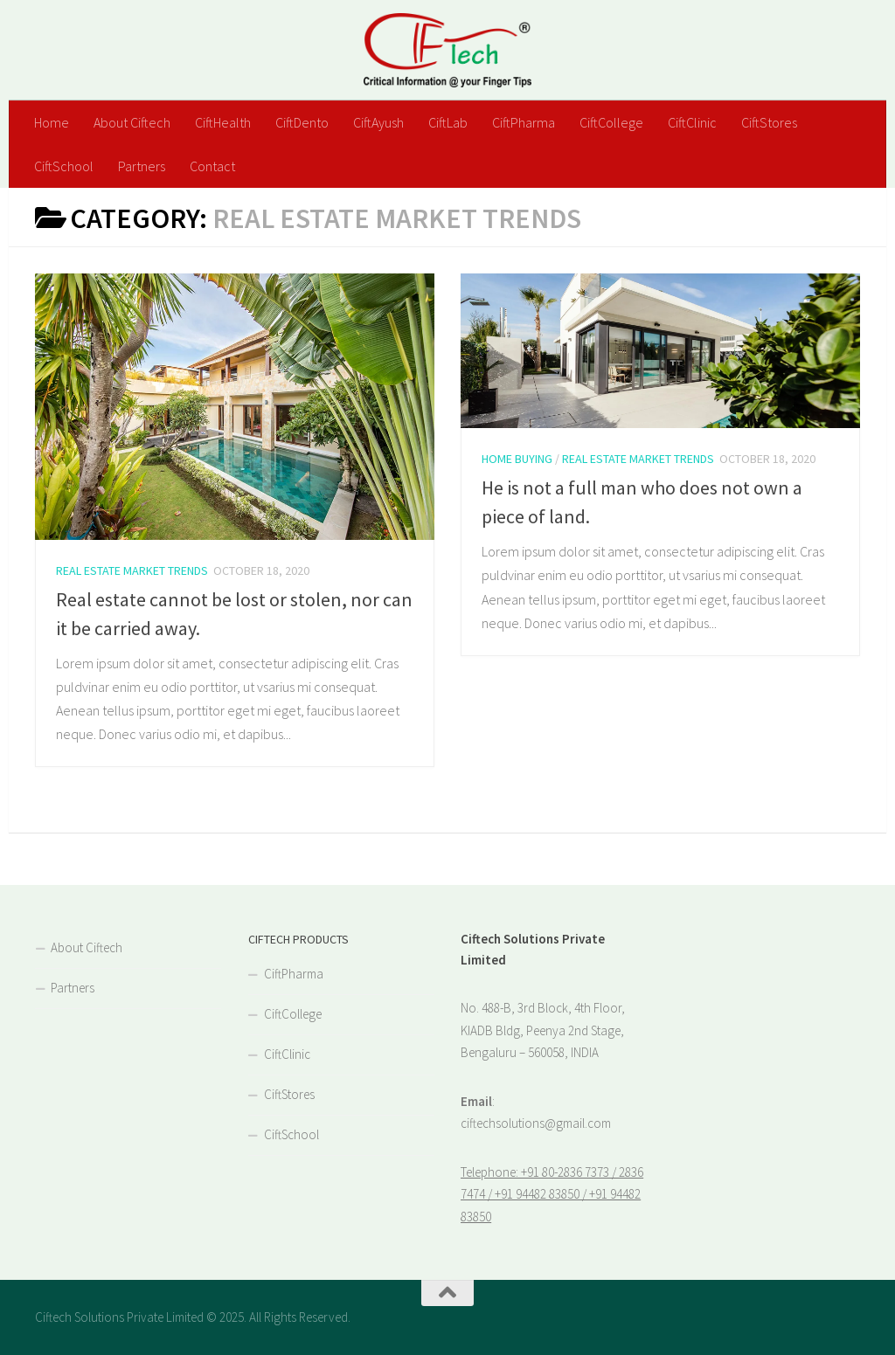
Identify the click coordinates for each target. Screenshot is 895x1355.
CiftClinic (692, 122)
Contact (212, 166)
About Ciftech (132, 122)
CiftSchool (64, 166)
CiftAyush (378, 122)
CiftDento (302, 122)
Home (51, 122)
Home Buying (517, 459)
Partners (141, 166)
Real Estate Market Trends (132, 570)
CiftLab (448, 122)
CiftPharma (523, 122)
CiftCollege (611, 122)
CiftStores (769, 122)
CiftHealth (223, 122)
